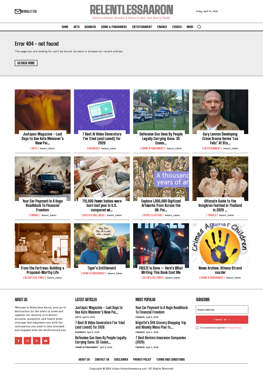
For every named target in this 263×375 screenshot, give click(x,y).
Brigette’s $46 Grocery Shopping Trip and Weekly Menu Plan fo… (161, 326)
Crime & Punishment (153, 150)
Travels (212, 217)
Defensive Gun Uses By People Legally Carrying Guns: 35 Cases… (161, 140)
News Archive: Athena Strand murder (220, 271)
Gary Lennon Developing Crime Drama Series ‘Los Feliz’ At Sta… (220, 140)
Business (94, 150)
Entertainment (212, 150)
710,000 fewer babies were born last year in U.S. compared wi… (102, 207)
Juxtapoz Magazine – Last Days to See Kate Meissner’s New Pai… (43, 140)
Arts (34, 150)
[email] (222, 311)
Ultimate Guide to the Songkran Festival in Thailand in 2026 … (220, 207)
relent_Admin (47, 150)
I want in (222, 321)
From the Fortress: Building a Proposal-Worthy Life (42, 271)
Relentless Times (34, 279)
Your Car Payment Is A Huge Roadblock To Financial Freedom (43, 207)
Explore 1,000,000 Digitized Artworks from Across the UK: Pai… (161, 207)
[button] (199, 27)
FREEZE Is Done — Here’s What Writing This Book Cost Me (161, 271)
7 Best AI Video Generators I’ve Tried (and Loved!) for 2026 (101, 140)
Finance (34, 217)
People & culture (153, 217)
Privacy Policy (233, 329)
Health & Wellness (93, 217)
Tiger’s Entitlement (101, 269)
